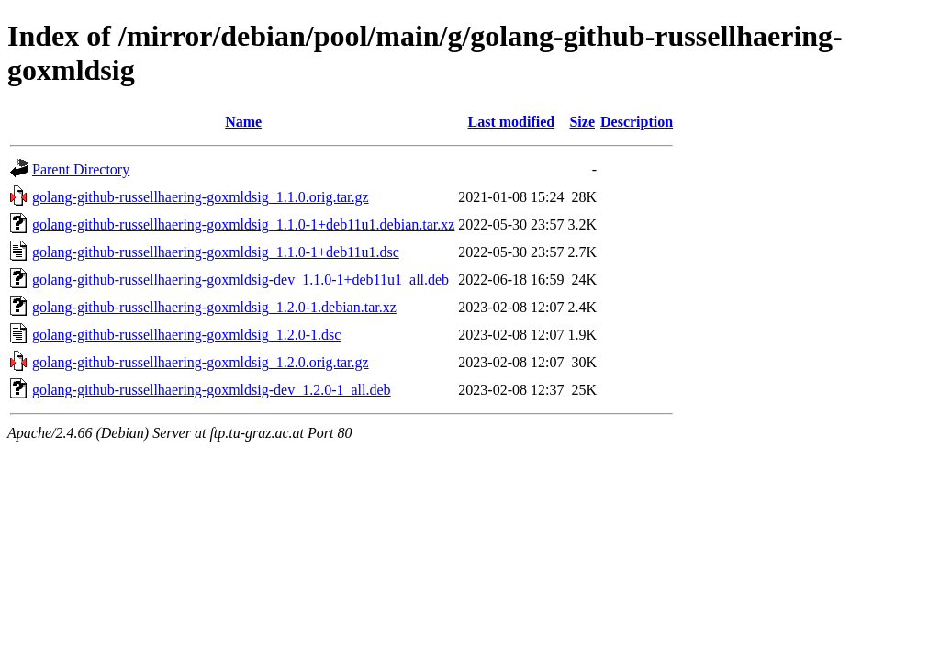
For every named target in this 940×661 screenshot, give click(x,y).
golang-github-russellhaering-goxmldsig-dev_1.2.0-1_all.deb (211, 390)
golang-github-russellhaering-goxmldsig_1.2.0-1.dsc (186, 334)
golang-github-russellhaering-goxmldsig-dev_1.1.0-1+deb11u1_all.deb (240, 279)
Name (243, 121)
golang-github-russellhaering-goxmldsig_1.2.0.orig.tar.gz (200, 362)
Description (636, 121)
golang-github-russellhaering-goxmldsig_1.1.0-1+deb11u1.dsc (215, 252)
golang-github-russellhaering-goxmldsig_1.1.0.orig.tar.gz (200, 197)
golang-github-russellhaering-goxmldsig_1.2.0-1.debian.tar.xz (214, 307)
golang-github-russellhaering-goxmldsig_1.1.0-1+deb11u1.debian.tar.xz (243, 224)
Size (582, 121)
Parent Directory (80, 169)
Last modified (511, 121)
